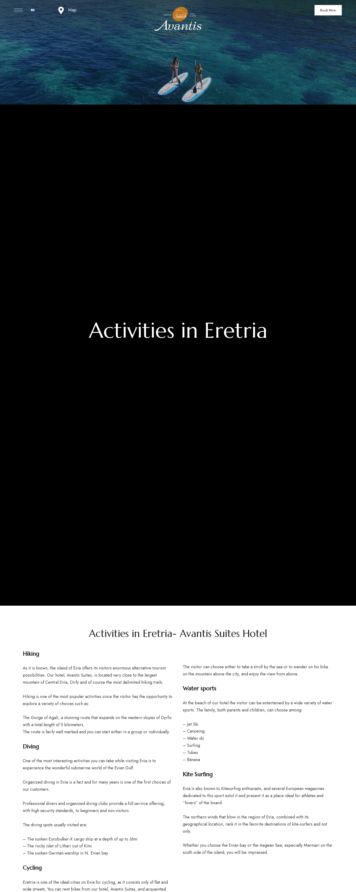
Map (72, 10)
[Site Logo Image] (178, 21)
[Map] (61, 10)
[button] (328, 10)
